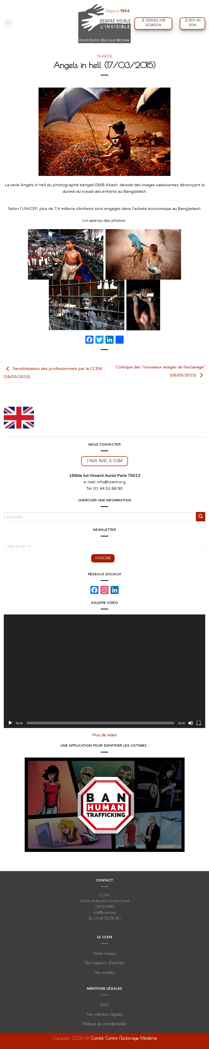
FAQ (104, 1005)
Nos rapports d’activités (104, 962)
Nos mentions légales (104, 1014)
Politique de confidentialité (104, 1023)
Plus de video (104, 735)
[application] (104, 671)
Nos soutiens (104, 972)
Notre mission (104, 953)
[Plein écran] (198, 722)
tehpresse (104, 56)
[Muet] (190, 722)
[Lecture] (10, 722)
